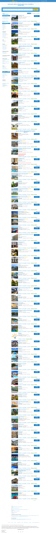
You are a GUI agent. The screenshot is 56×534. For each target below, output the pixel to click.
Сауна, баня (4, 35)
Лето (16, 508)
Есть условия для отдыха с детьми (5, 60)
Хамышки (4, 27)
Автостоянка (4, 66)
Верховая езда (4, 53)
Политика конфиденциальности (36, 522)
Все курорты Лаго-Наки (5, 21)
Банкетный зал (4, 56)
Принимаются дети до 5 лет (5, 61)
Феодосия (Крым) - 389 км (22, 519)
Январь (12, 506)
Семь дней (17, 509)
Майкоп (3, 25)
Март (17, 506)
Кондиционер (4, 33)
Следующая (34, 500)
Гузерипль (4, 26)
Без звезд (4, 80)
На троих (15, 512)
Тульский (4, 28)
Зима (12, 508)
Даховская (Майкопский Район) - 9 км (15, 515)
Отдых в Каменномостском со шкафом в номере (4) (5, 14)
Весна (14, 508)
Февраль (15, 506)
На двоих (12, 512)
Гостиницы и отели (5, 17)
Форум (22, 522)
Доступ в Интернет (5, 68)
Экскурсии (4, 67)
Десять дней (21, 509)
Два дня (12, 509)
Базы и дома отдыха (5, 18)
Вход (46, 1)
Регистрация (43, 1)
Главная (9, 522)
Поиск (36, 9)
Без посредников (5, 37)
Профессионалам (26, 522)
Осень (18, 508)
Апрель (19, 506)
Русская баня (4, 52)
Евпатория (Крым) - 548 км (28, 519)
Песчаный (4, 40)
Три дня (15, 509)
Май (21, 506)
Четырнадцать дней (25, 509)
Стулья (3, 76)
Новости (15, 522)
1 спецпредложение (20, 81)
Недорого (4, 32)
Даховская (4, 24)
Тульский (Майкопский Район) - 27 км (34, 515)
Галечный (4, 41)
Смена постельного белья (5, 75)
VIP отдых (4, 36)
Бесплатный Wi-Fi (5, 34)
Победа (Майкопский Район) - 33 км (15, 516)
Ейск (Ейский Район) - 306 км (14, 519)
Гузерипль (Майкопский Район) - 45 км (24, 516)
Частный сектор (4, 16)
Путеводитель (18, 522)
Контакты (12, 522)
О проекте (30, 522)
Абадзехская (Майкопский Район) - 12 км (24, 515)
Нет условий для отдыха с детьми (5, 63)
